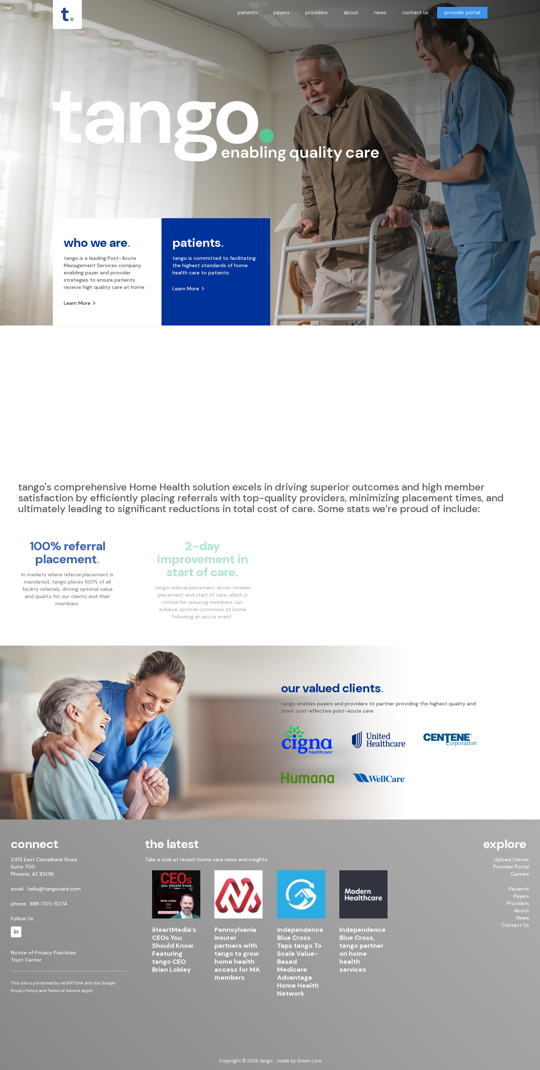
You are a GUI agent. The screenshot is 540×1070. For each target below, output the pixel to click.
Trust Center (26, 960)
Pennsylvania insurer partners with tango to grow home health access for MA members (237, 953)
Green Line (309, 1061)
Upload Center (511, 859)
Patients (519, 889)
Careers (520, 874)
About (521, 910)
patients (248, 12)
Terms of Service (64, 990)
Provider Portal (511, 866)
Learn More (77, 303)
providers (316, 12)
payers (281, 12)
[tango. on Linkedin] (16, 932)
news (380, 12)
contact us (415, 12)
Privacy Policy (24, 990)
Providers (518, 903)
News (522, 918)
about (351, 12)
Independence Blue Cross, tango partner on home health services (362, 949)
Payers (521, 896)
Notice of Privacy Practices (43, 952)
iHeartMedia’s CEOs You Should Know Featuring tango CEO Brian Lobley (174, 949)
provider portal (462, 12)
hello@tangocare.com (54, 889)
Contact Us (515, 925)
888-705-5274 (48, 903)
